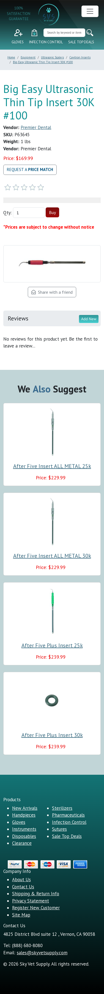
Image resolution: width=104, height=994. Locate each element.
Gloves (18, 42)
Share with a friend (52, 292)
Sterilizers (62, 808)
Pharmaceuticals (68, 815)
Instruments (24, 829)
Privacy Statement (30, 901)
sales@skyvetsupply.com (42, 953)
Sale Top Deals (81, 42)
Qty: (7, 213)
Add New (88, 318)
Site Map (21, 915)
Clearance (22, 843)
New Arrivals (24, 808)
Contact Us (23, 887)
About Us (21, 880)
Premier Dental (36, 127)
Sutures (59, 829)
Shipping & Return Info (35, 894)
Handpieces (23, 815)
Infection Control (46, 42)
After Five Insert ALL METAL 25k (52, 466)
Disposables (24, 836)
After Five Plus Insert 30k (52, 735)
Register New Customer (36, 908)
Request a (30, 169)
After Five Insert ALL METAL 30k (52, 555)
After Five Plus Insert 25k (52, 645)
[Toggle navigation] (89, 11)
